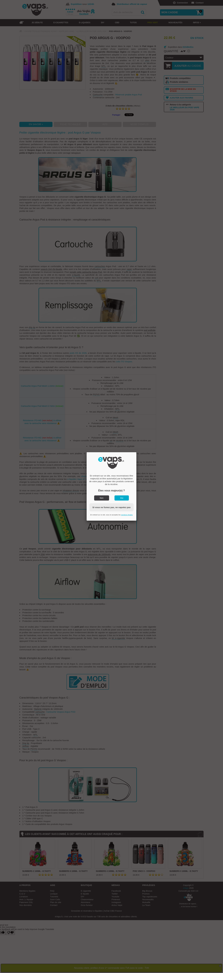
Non (102, 498)
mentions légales (127, 515)
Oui (121, 498)
